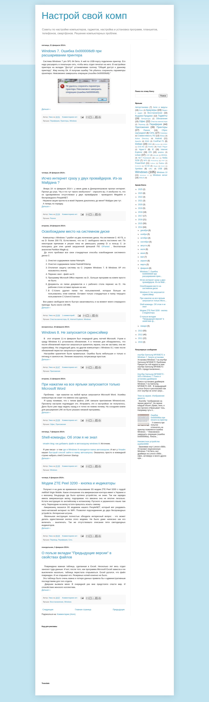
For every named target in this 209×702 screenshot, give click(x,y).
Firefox (151, 147)
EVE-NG (141, 147)
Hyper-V (142, 149)
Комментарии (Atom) (66, 614)
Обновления (161, 118)
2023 (140, 193)
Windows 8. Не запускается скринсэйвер (75, 332)
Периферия (55, 121)
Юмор (162, 136)
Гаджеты (162, 115)
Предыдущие (119, 609)
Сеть (70, 540)
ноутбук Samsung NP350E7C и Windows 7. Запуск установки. (151, 356)
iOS (150, 152)
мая (142, 257)
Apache (138, 141)
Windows (73, 121)
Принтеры (64, 121)
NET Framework (144, 158)
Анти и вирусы (160, 107)
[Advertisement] (83, 147)
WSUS (141, 178)
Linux (138, 155)
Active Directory (142, 138)
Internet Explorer (76, 319)
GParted (105, 246)
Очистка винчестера (58, 319)
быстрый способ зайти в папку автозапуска (70, 452)
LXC (148, 155)
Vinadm (121, 449)
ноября (143, 234)
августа (144, 245)
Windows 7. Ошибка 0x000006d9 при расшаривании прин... (151, 273)
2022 (140, 197)
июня (143, 253)
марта (143, 264)
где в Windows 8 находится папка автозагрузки (86, 449)
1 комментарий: (68, 315)
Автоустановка (141, 107)
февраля (144, 268)
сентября (144, 242)
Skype (155, 166)
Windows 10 (162, 172)
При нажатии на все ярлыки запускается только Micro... (153, 299)
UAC (150, 169)
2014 (140, 227)
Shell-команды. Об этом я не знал (69, 437)
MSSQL (164, 155)
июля (143, 249)
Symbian (139, 169)
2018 (140, 212)
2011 (140, 338)
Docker (157, 144)
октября (144, 238)
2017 (140, 216)
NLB (157, 158)
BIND (147, 141)
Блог (141, 110)
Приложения (55, 371)
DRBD (165, 144)
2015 (140, 223)
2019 (140, 208)
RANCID (138, 166)
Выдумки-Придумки (144, 116)
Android (158, 138)
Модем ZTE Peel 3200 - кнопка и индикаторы (78, 483)
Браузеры (151, 110)
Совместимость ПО (146, 136)
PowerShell (140, 163)
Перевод (53, 540)
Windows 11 (144, 175)
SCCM (147, 166)
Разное (53, 218)
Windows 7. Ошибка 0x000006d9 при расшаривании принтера (72, 53)
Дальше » (46, 109)
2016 (140, 219)
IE (68, 319)
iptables (161, 152)
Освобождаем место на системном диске (76, 231)
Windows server (160, 175)
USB (160, 169)
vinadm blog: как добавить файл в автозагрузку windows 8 (71, 443)
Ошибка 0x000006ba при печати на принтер (159, 417)
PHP (163, 160)
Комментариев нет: (70, 117)
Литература (146, 119)
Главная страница (83, 609)
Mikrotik (155, 155)
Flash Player (162, 147)
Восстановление (56, 602)
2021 (140, 201)
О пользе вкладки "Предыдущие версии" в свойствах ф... (152, 319)
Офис (52, 424)
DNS (150, 144)
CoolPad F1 (158, 141)
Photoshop (154, 160)
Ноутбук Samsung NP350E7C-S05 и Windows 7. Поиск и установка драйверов (151, 376)
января (143, 326)
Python (152, 163)
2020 (140, 204)
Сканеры (163, 133)
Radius (161, 163)
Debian (139, 144)
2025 (140, 189)
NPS (145, 160)
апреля (143, 261)
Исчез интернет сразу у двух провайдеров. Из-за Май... (153, 281)
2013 (140, 331)
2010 (140, 342)
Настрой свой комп (84, 15)
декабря (144, 230)
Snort (163, 166)
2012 (140, 334)
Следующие (48, 609)
